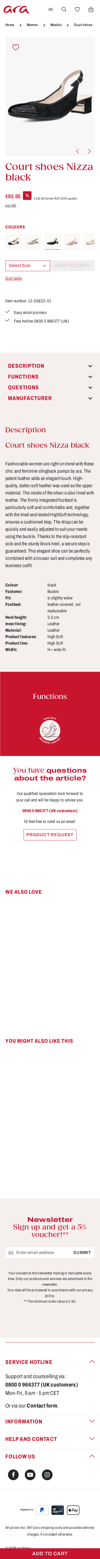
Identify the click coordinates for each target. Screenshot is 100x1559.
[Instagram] (47, 1474)
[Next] (89, 151)
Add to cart (49, 1553)
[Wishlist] (77, 9)
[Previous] (77, 151)
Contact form (42, 1406)
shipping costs (51, 1528)
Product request (50, 834)
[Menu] (50, 9)
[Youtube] (30, 1474)
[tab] (50, 366)
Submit (82, 1252)
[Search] (64, 9)
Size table (13, 278)
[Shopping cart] (91, 9)
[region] (50, 97)
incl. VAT (11, 205)
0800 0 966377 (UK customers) (50, 810)
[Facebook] (13, 1474)
